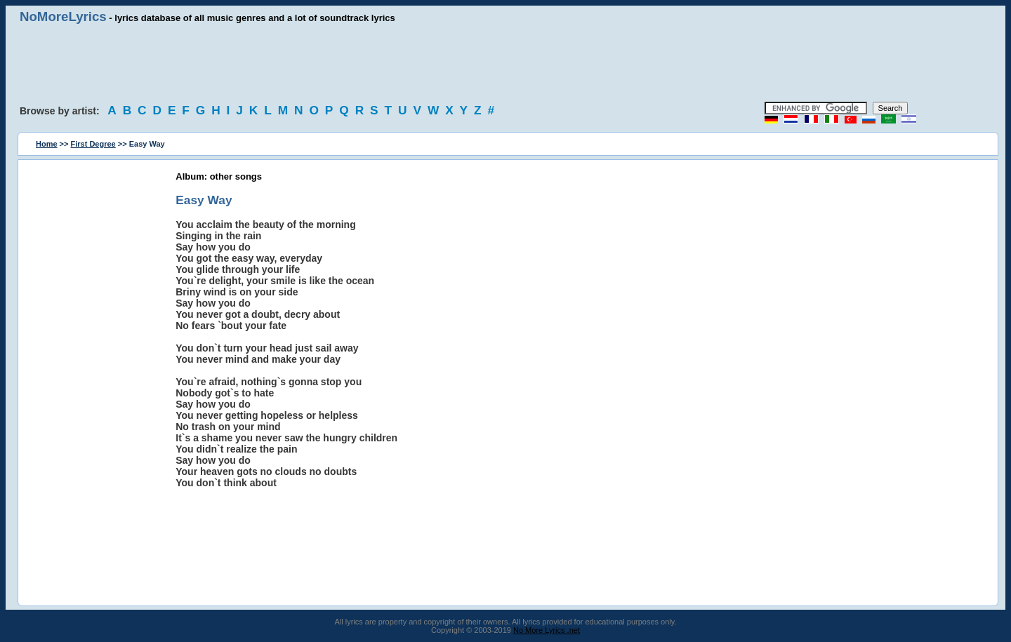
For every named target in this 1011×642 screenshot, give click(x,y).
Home (47, 144)
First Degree (93, 144)
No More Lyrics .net (546, 630)
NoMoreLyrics (63, 16)
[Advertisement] (505, 63)
